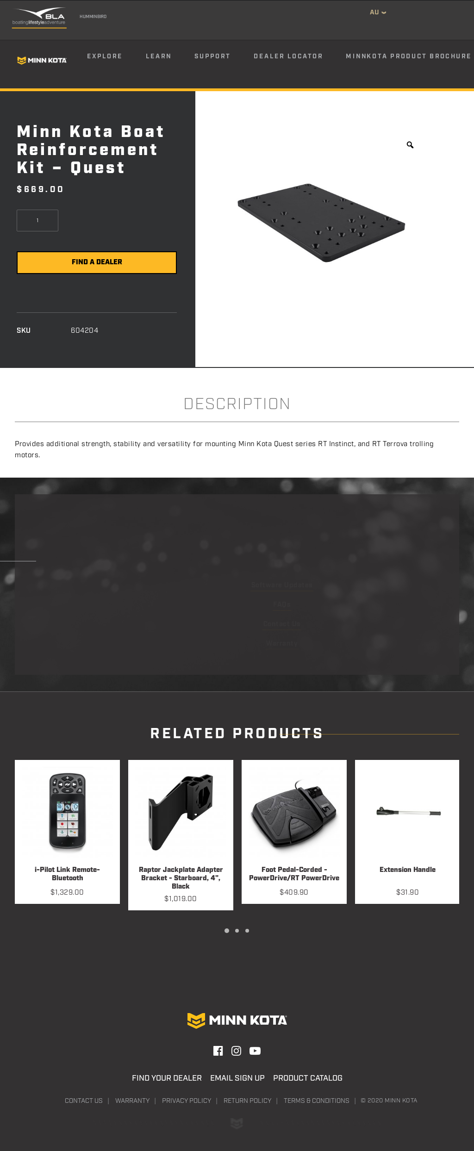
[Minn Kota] (42, 60)
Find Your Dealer (167, 1078)
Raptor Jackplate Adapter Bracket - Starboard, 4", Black (181, 878)
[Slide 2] (237, 930)
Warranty (132, 1101)
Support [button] (212, 56)
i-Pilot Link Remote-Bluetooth (67, 874)
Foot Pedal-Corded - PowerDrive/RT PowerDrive (294, 874)
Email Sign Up (237, 1078)
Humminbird (93, 16)
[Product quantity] (37, 220)
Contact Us (84, 1101)
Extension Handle (408, 870)
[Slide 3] (247, 930)
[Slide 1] (227, 930)
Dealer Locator (288, 56)
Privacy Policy (186, 1101)
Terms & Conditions (316, 1101)
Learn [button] (159, 56)
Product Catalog (308, 1078)
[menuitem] (115, 60)
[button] (67, 812)
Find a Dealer (97, 262)
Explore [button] (105, 56)
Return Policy (247, 1101)
